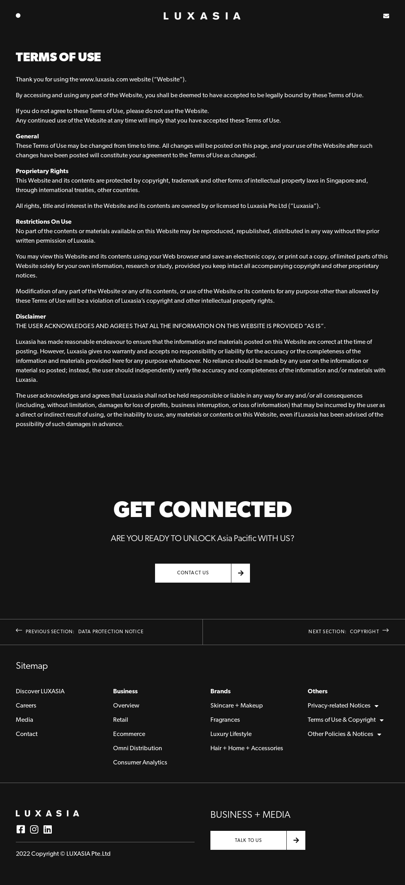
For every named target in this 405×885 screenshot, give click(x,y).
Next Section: (348, 632)
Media (24, 720)
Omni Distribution (137, 748)
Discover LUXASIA (40, 692)
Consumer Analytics (140, 763)
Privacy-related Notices (343, 706)
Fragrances (225, 720)
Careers (26, 706)
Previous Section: (80, 632)
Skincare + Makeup (236, 706)
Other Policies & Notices (344, 734)
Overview (126, 706)
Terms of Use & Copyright (346, 720)
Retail (120, 720)
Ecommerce (129, 734)
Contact (27, 734)
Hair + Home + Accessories (246, 748)
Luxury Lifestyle (231, 734)
